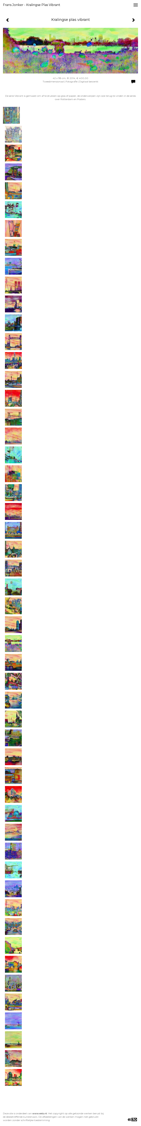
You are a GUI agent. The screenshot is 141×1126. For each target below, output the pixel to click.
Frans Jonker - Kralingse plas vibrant (31, 5)
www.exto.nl (39, 1113)
